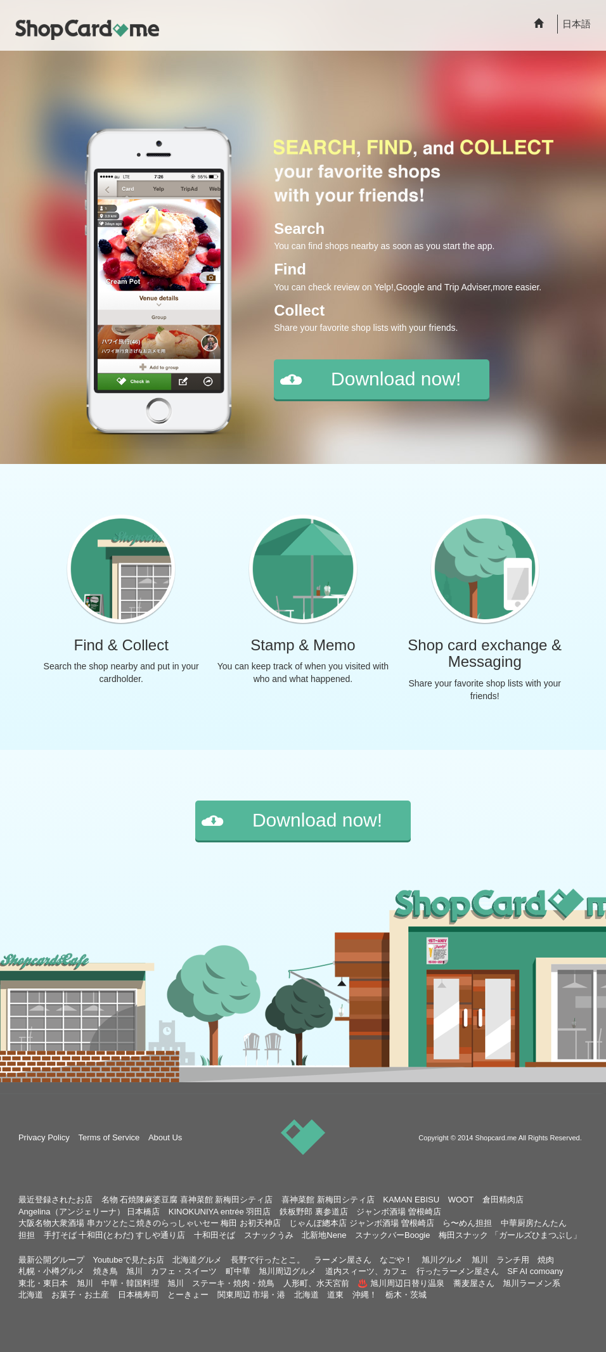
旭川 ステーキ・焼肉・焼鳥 (220, 1283)
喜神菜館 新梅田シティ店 (328, 1199)
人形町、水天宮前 (316, 1283)
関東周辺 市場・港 (251, 1294)
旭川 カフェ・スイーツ (171, 1271)
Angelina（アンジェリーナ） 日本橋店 (89, 1211)
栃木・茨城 (406, 1294)
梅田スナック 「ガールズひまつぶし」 (510, 1235)
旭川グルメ (442, 1260)
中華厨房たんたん (534, 1223)
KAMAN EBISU (411, 1199)
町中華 (238, 1271)
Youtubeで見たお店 (128, 1260)
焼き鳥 (105, 1271)
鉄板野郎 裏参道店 (314, 1211)
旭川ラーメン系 (531, 1283)
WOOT (461, 1199)
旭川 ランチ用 (500, 1260)
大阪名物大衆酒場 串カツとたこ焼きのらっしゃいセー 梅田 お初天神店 (149, 1223)
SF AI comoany (535, 1271)
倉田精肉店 (503, 1199)
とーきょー (188, 1294)
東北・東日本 (43, 1283)
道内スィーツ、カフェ (366, 1271)
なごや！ (396, 1260)
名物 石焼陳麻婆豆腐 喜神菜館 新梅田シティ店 (187, 1199)
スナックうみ (268, 1235)
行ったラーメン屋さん (457, 1271)
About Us (165, 1137)
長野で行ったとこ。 (268, 1260)
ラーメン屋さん (342, 1260)
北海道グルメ (197, 1260)
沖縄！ (364, 1294)
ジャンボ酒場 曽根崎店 (398, 1211)
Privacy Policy (44, 1137)
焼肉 (546, 1260)
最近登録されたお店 (55, 1199)
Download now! (396, 378)
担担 (26, 1235)
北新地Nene (324, 1235)
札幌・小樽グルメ (51, 1271)
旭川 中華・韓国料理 (118, 1283)
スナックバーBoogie (392, 1235)
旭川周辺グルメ (287, 1271)
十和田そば (214, 1235)
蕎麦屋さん (473, 1283)
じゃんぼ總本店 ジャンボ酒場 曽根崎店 (361, 1223)
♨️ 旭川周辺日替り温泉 (401, 1283)
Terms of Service (108, 1137)
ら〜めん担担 (467, 1223)
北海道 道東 (319, 1294)
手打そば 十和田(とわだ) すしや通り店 (115, 1235)
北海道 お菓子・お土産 (63, 1294)
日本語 (576, 23)
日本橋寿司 (138, 1294)
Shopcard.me (496, 1138)
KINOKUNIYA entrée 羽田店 (220, 1211)
